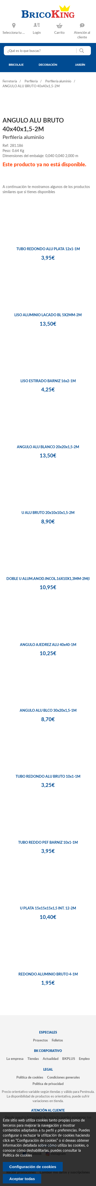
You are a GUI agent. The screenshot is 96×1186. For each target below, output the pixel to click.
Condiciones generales (63, 1077)
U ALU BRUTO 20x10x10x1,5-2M (48, 513)
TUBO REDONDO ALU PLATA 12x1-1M (48, 249)
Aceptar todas (22, 1179)
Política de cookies (29, 1077)
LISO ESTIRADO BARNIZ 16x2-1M (48, 381)
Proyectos (40, 1040)
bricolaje (16, 64)
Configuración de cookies (32, 1167)
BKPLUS (68, 1058)
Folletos (57, 1040)
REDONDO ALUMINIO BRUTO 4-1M (48, 974)
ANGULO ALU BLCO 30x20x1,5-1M (48, 710)
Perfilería (31, 81)
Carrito (59, 32)
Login (37, 32)
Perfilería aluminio (58, 81)
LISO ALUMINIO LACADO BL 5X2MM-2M (48, 315)
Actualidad (50, 1058)
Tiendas (33, 1058)
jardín (80, 64)
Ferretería (10, 81)
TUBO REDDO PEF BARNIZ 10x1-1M (48, 842)
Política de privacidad (48, 1083)
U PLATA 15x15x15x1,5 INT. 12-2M (48, 908)
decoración (48, 64)
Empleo (84, 1058)
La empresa (15, 1058)
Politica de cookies (17, 1155)
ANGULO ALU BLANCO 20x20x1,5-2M (48, 447)
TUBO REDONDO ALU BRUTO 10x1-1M (48, 776)
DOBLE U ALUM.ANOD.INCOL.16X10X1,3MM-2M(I (48, 579)
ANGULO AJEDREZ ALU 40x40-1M (48, 645)
